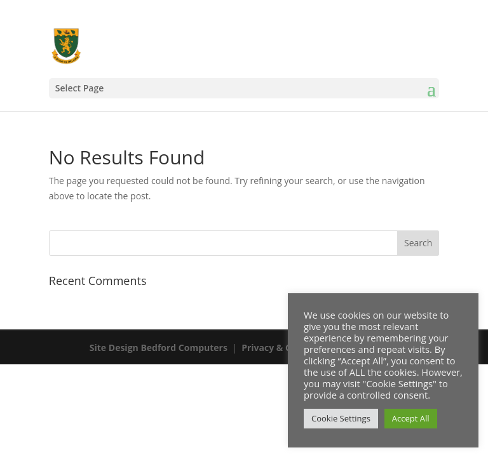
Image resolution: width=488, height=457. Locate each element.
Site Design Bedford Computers (158, 347)
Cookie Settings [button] (340, 418)
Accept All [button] (411, 418)
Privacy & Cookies (280, 347)
